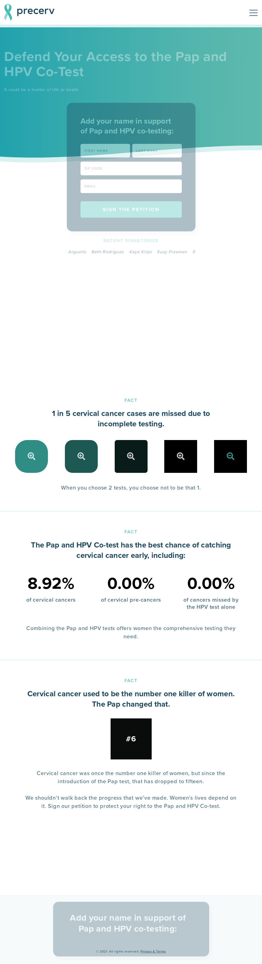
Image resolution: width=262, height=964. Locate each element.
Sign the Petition (131, 209)
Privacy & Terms (153, 951)
